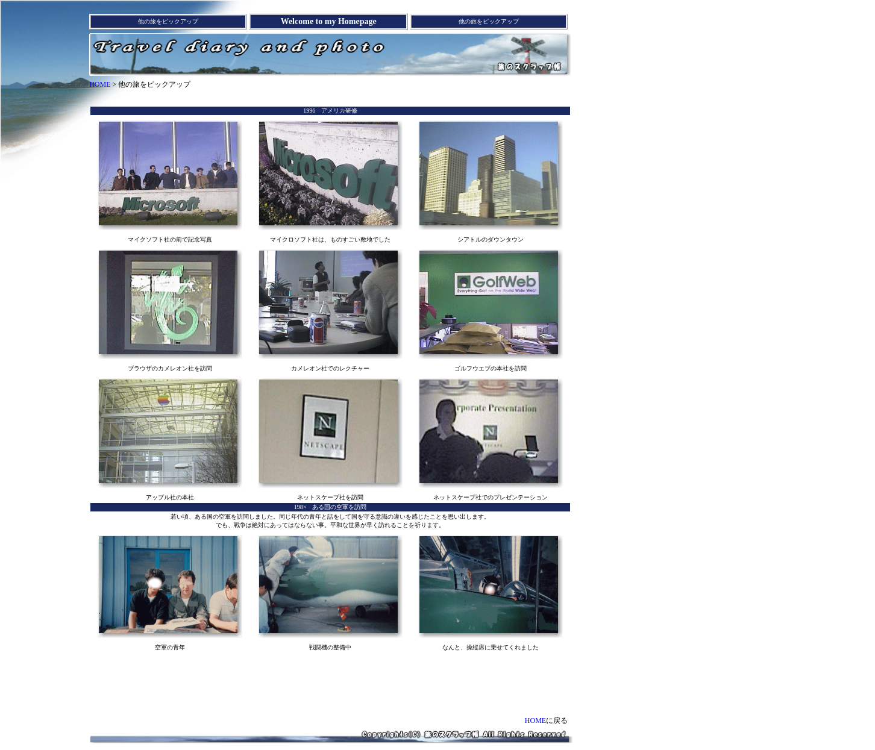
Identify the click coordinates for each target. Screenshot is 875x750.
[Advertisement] (330, 97)
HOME (99, 84)
